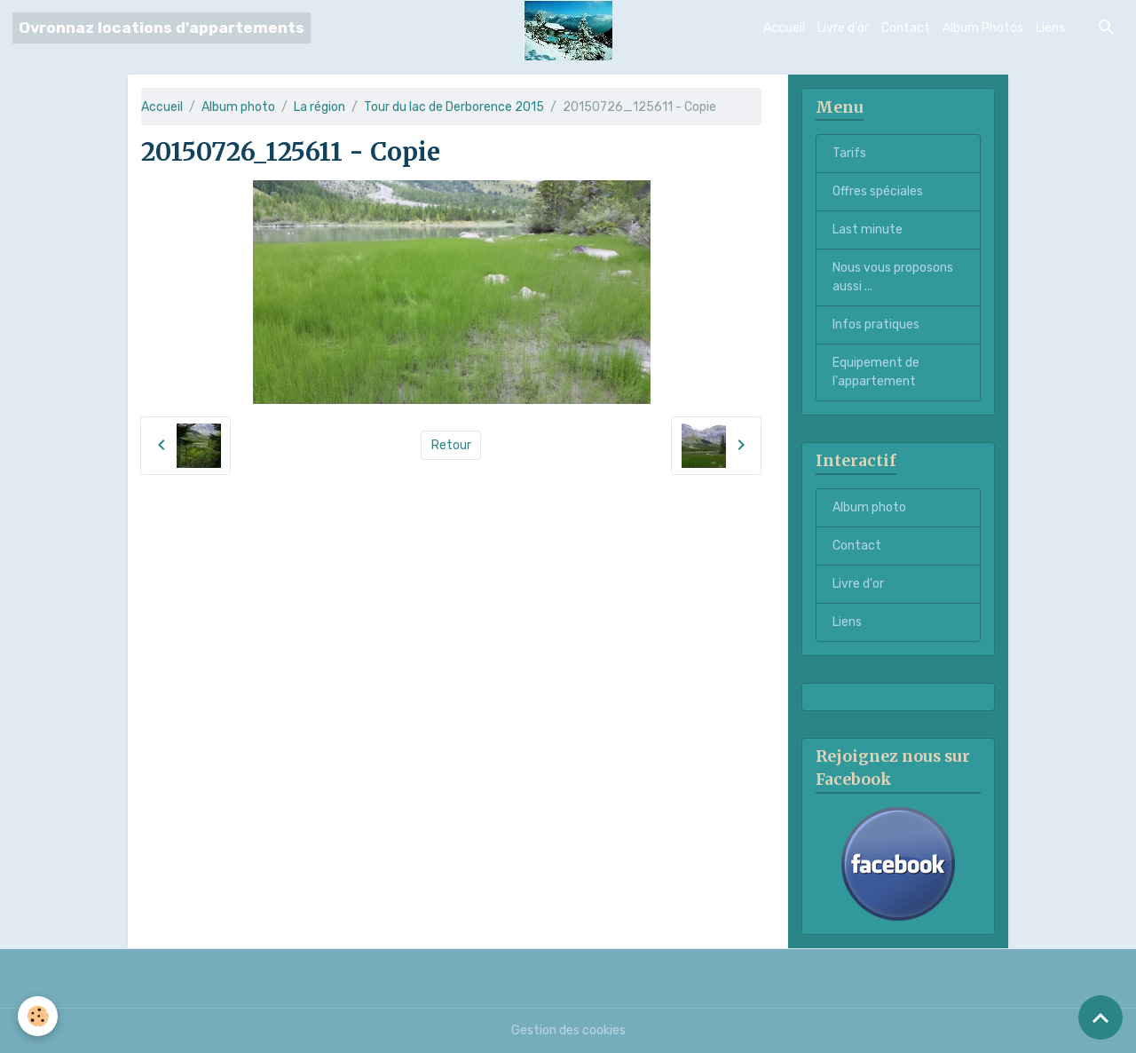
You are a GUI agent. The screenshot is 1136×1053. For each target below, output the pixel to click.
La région (319, 107)
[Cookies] (38, 1016)
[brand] (161, 28)
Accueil (784, 28)
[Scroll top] (1100, 1017)
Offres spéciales (877, 191)
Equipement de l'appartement (875, 372)
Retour (451, 445)
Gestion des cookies (568, 1030)
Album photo (238, 107)
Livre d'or (843, 28)
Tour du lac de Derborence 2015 (454, 107)
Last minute (867, 229)
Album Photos (983, 28)
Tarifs (849, 153)
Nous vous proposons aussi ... (892, 277)
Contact (905, 28)
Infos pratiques (875, 324)
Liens (1050, 28)
